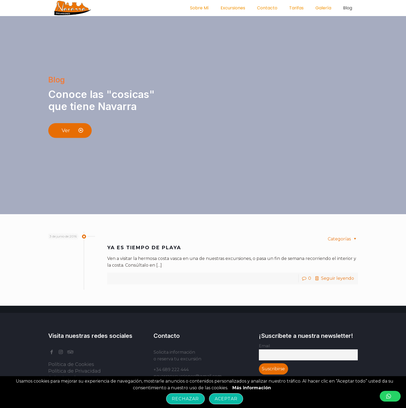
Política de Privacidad (74, 371)
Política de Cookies (71, 364)
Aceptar (226, 398)
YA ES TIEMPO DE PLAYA (144, 248)
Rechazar (185, 398)
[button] (390, 396)
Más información (251, 387)
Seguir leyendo (337, 278)
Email (264, 345)
